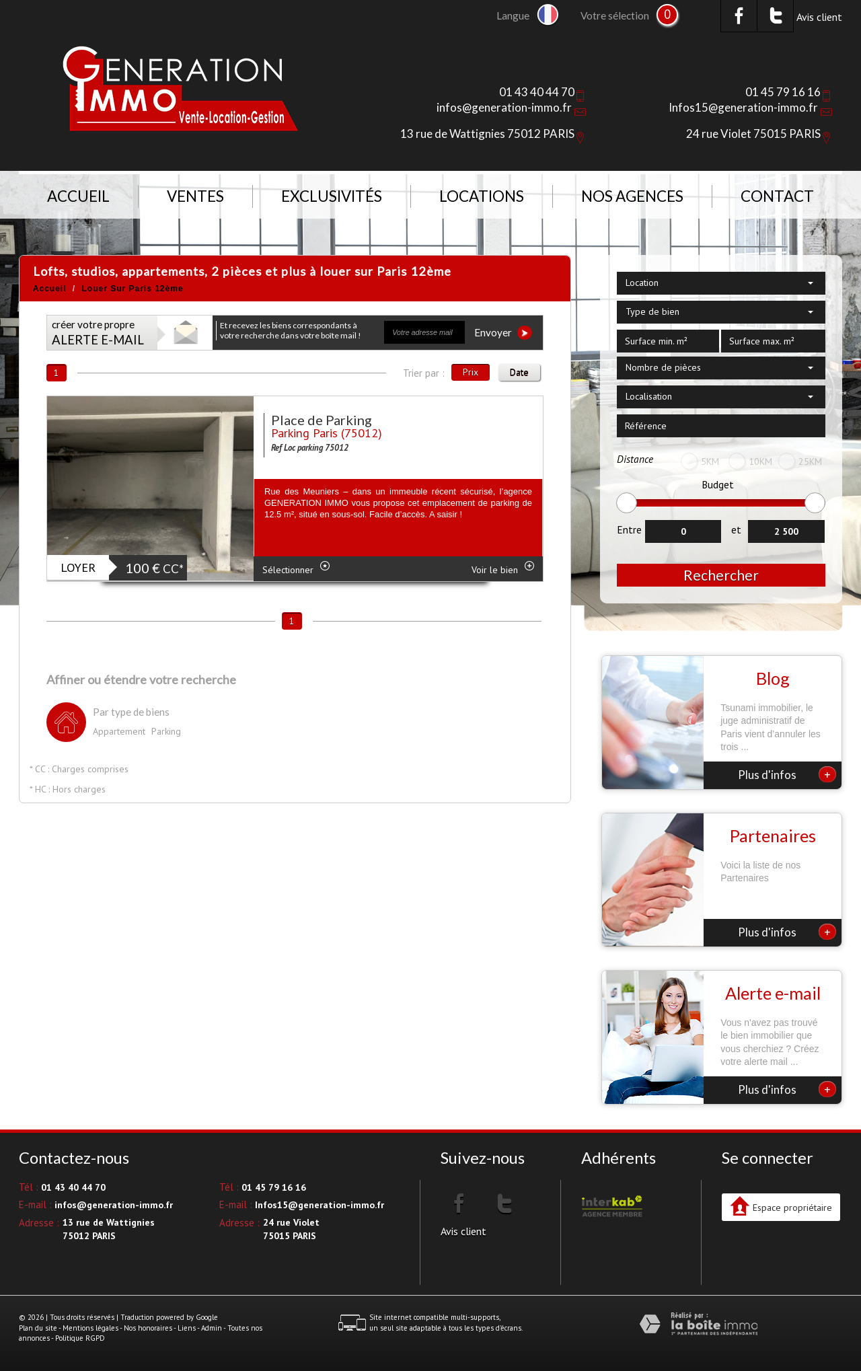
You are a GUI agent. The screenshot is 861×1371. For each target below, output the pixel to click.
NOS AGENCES (632, 196)
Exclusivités (331, 196)
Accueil (78, 196)
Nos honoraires (148, 1328)
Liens (187, 1328)
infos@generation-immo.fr (504, 107)
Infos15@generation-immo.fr (743, 107)
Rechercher (721, 574)
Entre (629, 529)
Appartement (119, 731)
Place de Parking (321, 420)
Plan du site (38, 1328)
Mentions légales (90, 1328)
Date (519, 372)
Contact (777, 196)
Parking (166, 731)
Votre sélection (615, 15)
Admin (211, 1328)
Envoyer (503, 333)
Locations (481, 196)
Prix (470, 372)
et (736, 529)
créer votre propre (98, 332)
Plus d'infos (787, 774)
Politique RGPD (80, 1338)
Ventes (195, 196)
